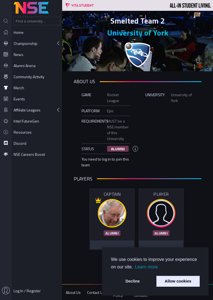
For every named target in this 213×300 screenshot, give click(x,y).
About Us (73, 292)
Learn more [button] (146, 267)
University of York (137, 33)
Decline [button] (133, 281)
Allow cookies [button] (178, 281)
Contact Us (96, 292)
